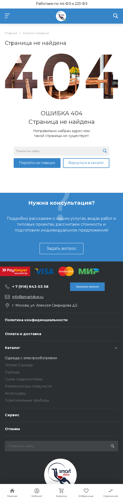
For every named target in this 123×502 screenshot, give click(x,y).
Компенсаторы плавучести (28, 386)
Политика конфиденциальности (36, 320)
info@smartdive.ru (27, 297)
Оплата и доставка (23, 334)
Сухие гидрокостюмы (23, 379)
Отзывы (12, 429)
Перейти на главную (37, 163)
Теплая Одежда (19, 365)
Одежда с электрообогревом (31, 358)
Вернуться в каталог (86, 163)
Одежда (12, 372)
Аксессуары (15, 393)
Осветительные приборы (27, 400)
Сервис (12, 415)
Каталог (12, 348)
